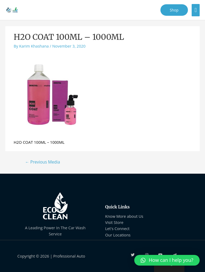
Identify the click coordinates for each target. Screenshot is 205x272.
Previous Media (42, 162)
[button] (167, 260)
